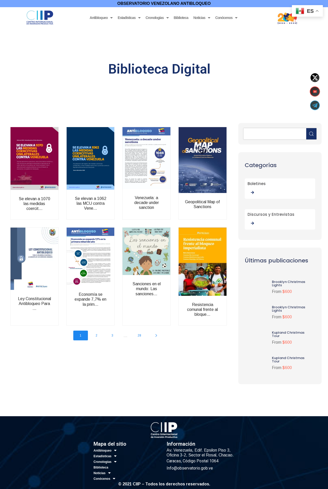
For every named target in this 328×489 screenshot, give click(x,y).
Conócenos (226, 18)
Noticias (201, 18)
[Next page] (156, 335)
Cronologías (157, 18)
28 (139, 335)
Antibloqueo (101, 18)
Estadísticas (129, 18)
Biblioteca (181, 18)
